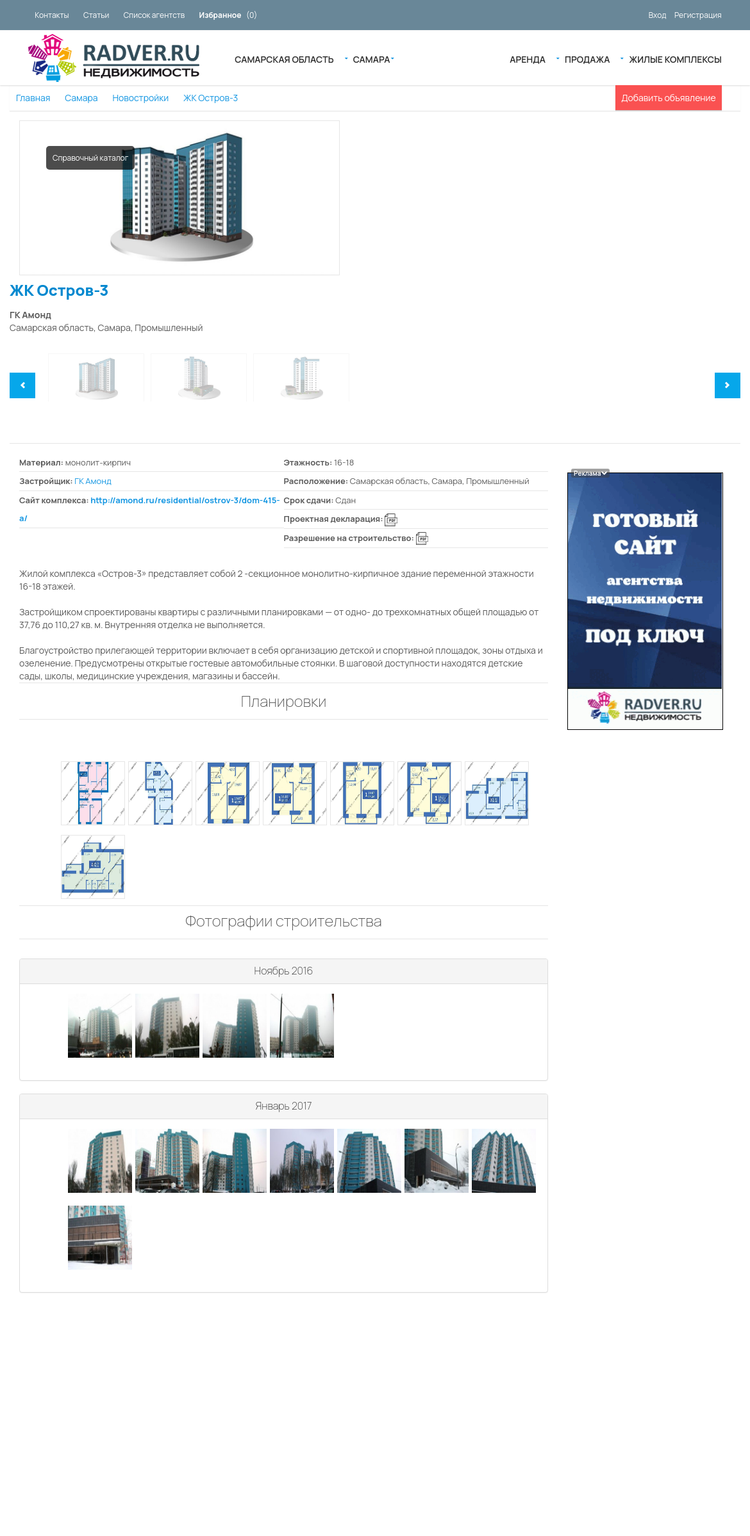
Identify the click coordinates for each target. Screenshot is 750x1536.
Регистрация (698, 15)
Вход (658, 15)
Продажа (587, 58)
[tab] (283, 971)
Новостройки (140, 98)
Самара (371, 58)
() (228, 15)
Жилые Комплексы (675, 58)
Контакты (52, 15)
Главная (33, 98)
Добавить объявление (668, 98)
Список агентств (154, 15)
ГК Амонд (92, 481)
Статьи (96, 15)
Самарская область (284, 58)
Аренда (528, 58)
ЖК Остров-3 (210, 98)
